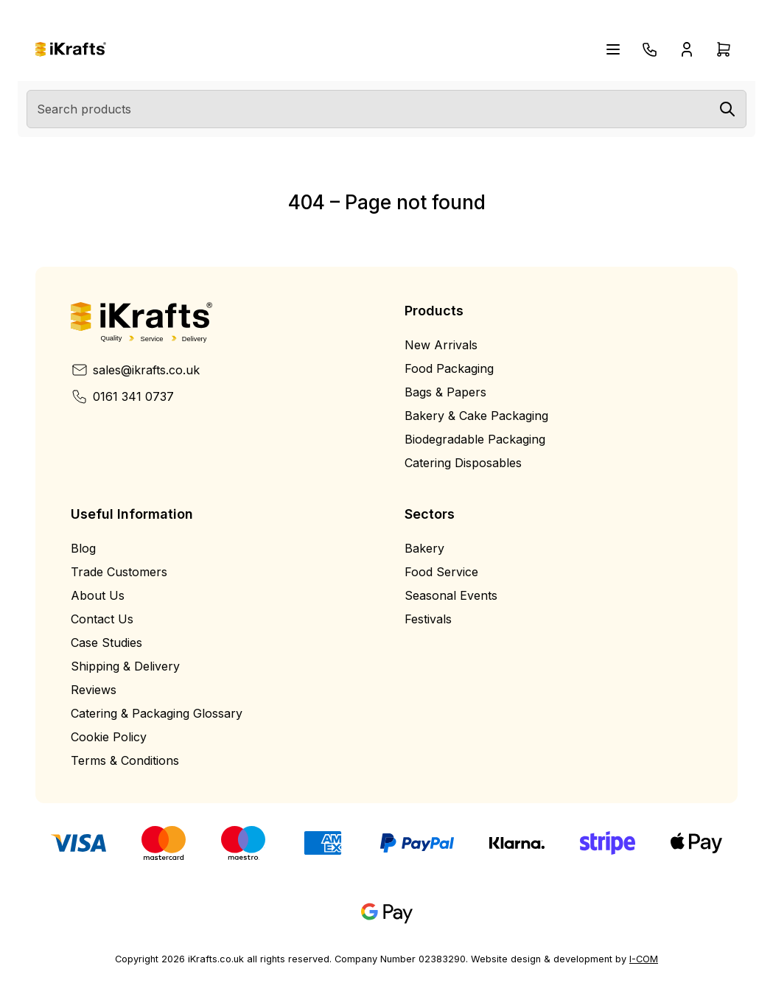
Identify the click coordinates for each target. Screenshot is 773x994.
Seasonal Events (451, 595)
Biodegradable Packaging (475, 439)
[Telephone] (650, 49)
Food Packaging (449, 368)
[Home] (70, 49)
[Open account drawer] (687, 49)
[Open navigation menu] (613, 49)
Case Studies (106, 642)
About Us (98, 595)
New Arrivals (441, 344)
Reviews (93, 689)
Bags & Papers (445, 392)
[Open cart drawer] (724, 49)
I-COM (643, 959)
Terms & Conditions (125, 760)
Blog (83, 548)
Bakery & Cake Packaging (476, 415)
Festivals (428, 619)
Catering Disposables (463, 462)
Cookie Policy (109, 736)
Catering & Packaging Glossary (156, 713)
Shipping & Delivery (125, 666)
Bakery (424, 548)
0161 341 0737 (122, 396)
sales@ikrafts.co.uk (135, 370)
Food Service (441, 571)
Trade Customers (119, 571)
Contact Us (102, 619)
